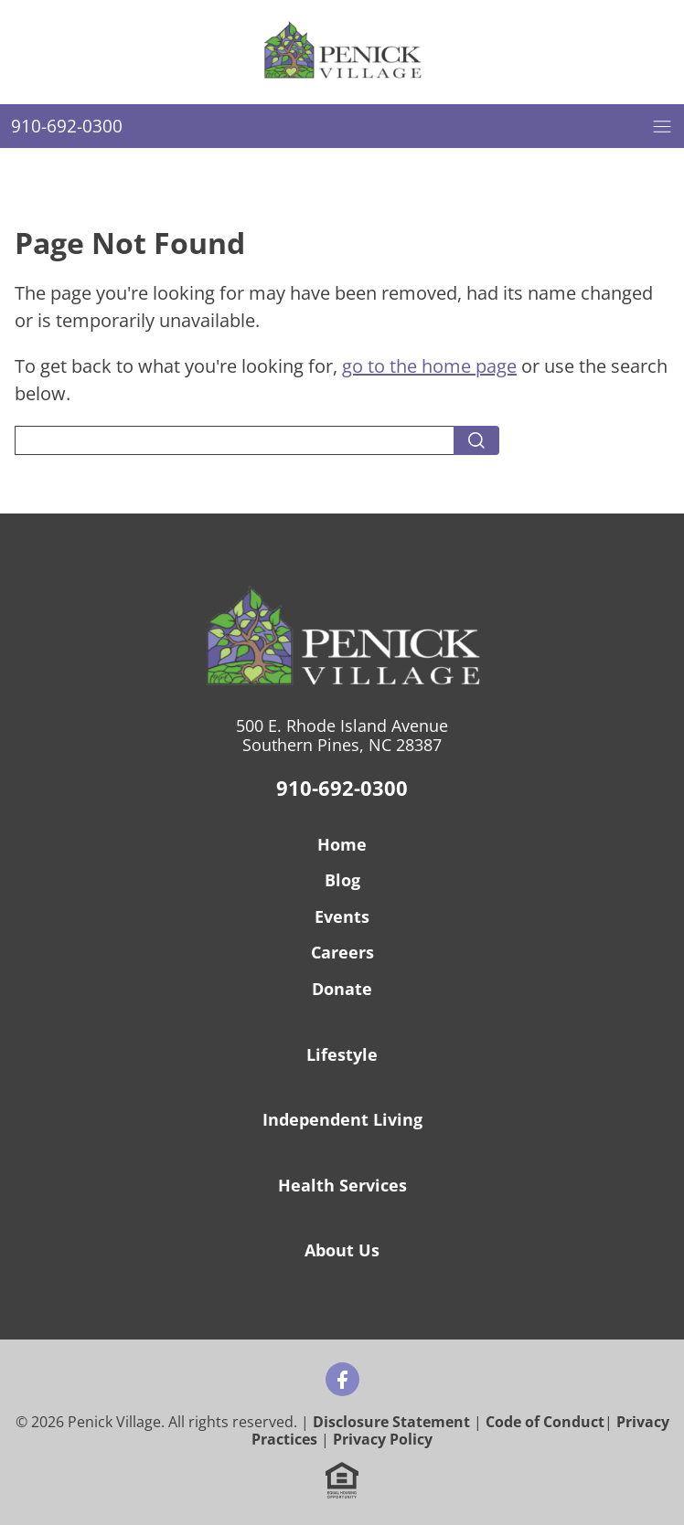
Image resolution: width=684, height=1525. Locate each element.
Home (342, 844)
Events (342, 916)
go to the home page (429, 366)
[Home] (342, 52)
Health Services (342, 1185)
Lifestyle (342, 1054)
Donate (342, 989)
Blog (342, 880)
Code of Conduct (545, 1422)
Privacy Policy (383, 1439)
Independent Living (342, 1119)
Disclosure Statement (391, 1422)
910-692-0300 (342, 787)
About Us (342, 1250)
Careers (342, 952)
